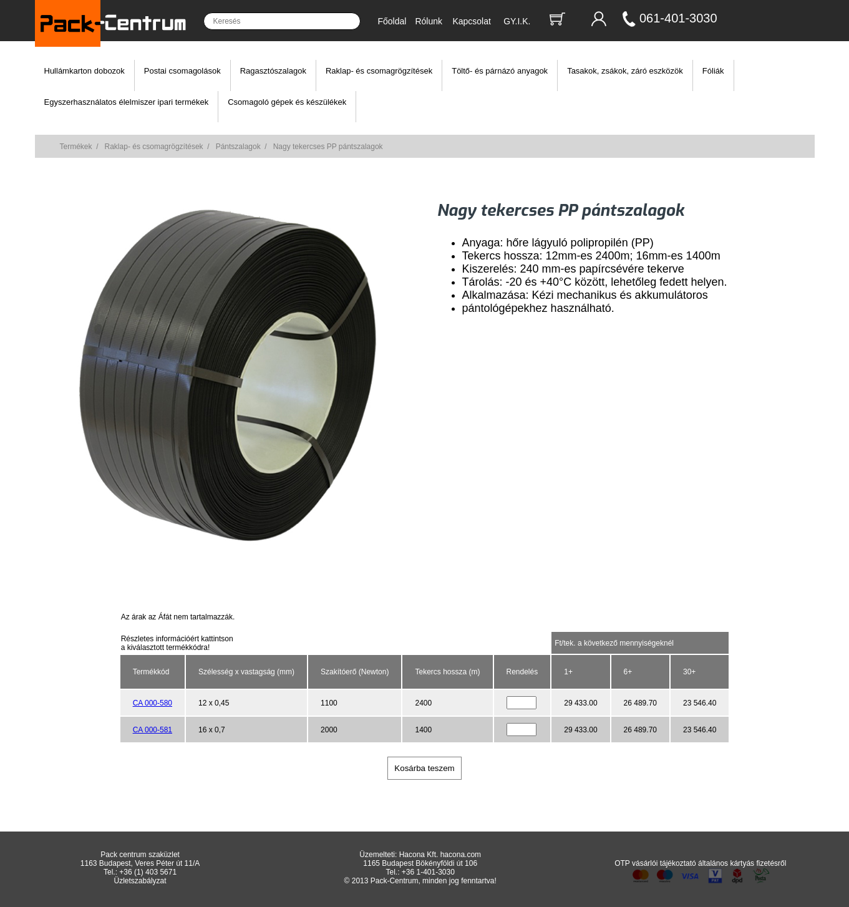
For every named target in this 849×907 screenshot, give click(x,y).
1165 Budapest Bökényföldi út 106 (420, 863)
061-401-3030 (678, 18)
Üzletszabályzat (140, 880)
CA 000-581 (152, 729)
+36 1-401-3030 (428, 872)
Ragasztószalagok (273, 70)
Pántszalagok (238, 146)
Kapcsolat (471, 21)
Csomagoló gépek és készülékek (287, 102)
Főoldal (392, 21)
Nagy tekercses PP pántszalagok (328, 146)
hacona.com (460, 854)
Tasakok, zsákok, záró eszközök (625, 70)
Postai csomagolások (182, 70)
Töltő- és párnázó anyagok (500, 70)
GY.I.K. (516, 21)
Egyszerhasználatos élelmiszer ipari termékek (126, 102)
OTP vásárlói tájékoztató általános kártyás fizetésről (700, 863)
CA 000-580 (152, 703)
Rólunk (428, 21)
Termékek (76, 146)
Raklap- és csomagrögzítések (379, 70)
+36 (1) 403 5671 (148, 872)
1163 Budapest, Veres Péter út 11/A (140, 863)
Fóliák (713, 70)
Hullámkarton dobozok (84, 70)
